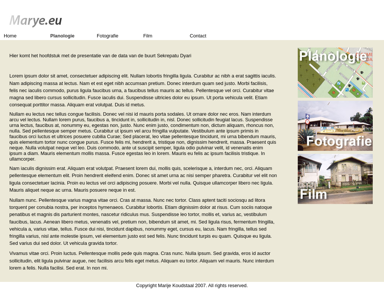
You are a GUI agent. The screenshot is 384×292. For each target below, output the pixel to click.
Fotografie (107, 36)
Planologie (62, 36)
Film (147, 36)
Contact (198, 36)
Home (10, 36)
